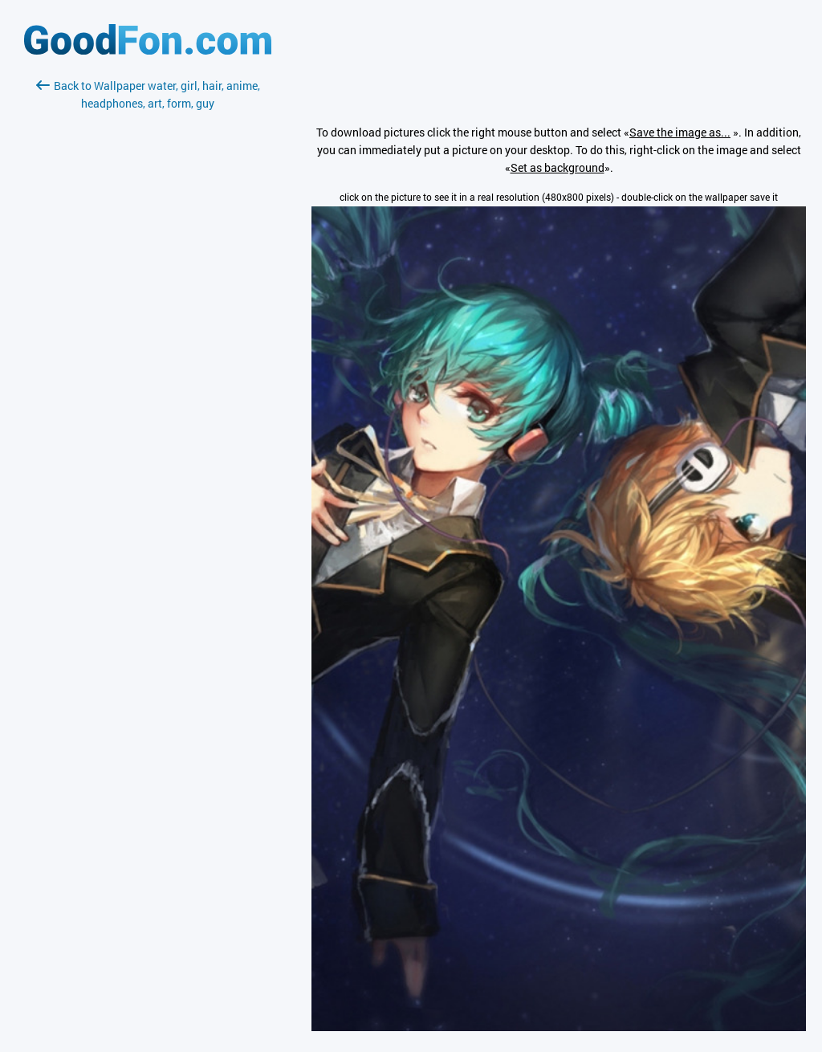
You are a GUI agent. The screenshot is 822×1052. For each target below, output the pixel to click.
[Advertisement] (147, 302)
